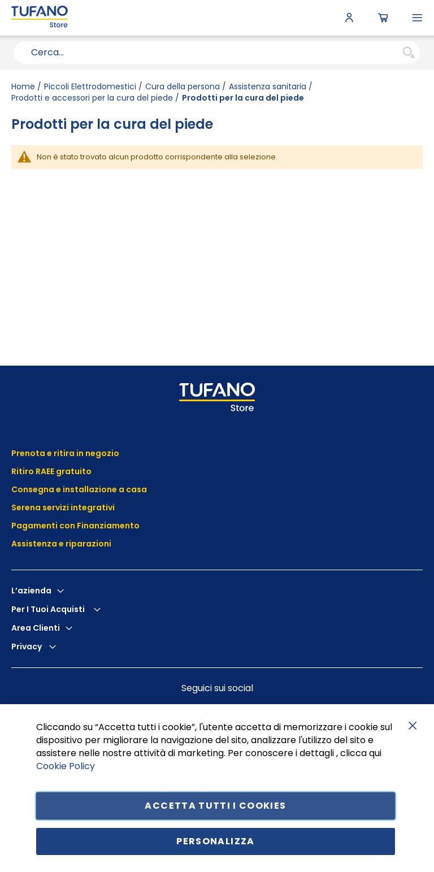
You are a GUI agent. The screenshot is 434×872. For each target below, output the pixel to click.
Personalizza (215, 841)
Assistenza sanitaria (267, 86)
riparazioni (87, 543)
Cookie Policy (65, 765)
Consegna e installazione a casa (79, 489)
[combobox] (217, 52)
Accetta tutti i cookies (215, 805)
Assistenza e (37, 543)
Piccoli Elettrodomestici (90, 86)
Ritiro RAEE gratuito (51, 471)
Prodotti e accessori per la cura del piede (92, 97)
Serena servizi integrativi (63, 507)
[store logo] (39, 18)
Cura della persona (182, 86)
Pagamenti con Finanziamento (76, 525)
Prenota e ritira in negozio (65, 453)
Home (23, 86)
